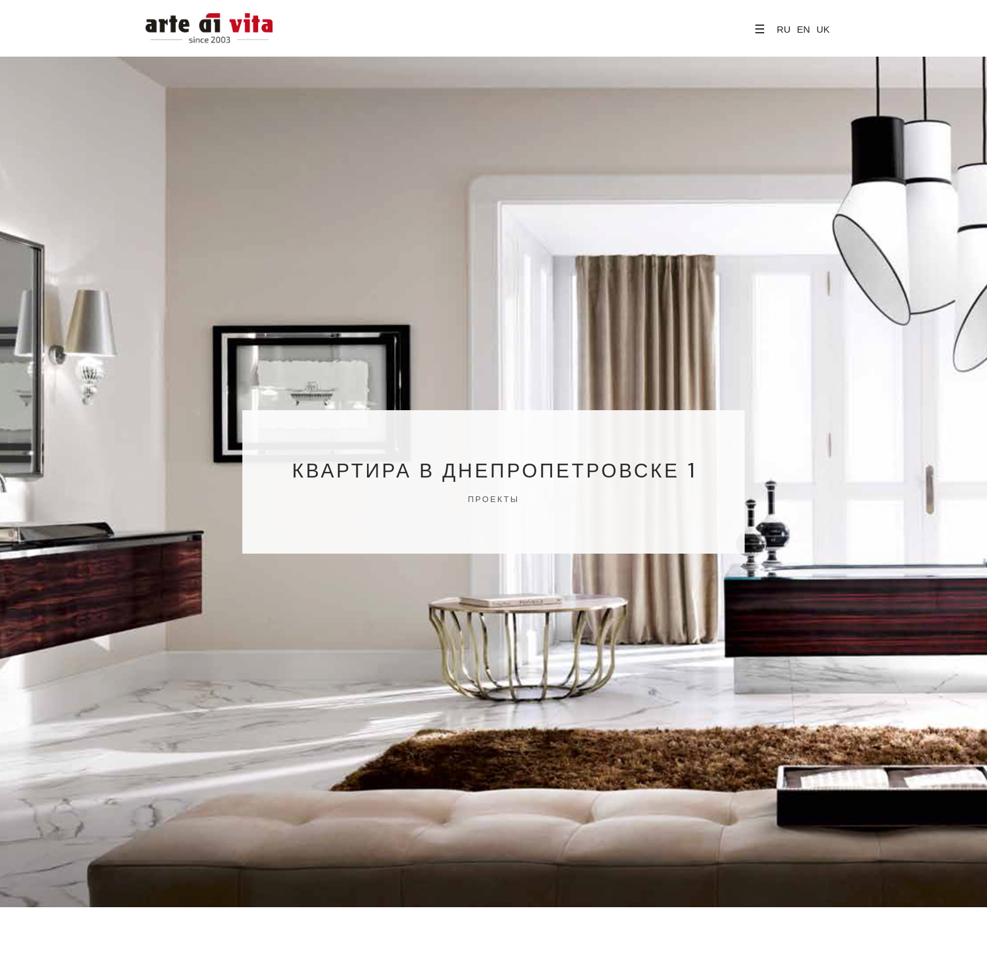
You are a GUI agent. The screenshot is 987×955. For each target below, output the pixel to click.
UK (823, 29)
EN (803, 29)
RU (784, 29)
